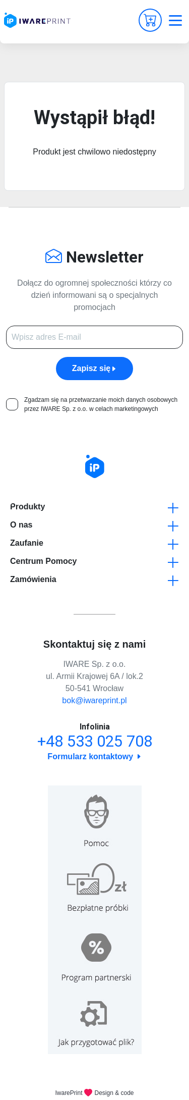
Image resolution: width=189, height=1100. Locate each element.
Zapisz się (94, 368)
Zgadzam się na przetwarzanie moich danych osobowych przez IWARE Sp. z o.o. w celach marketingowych (100, 404)
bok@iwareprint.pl (94, 700)
